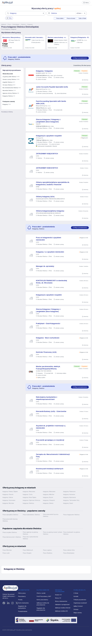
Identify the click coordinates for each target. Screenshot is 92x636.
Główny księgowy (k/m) (45, 197)
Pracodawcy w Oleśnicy (7, 111)
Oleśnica (23, 24)
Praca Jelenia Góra (69, 550)
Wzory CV (58, 598)
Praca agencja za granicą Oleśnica (30, 533)
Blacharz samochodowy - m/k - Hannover (57, 37)
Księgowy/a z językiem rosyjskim (49, 136)
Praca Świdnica (47, 553)
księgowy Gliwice (48, 503)
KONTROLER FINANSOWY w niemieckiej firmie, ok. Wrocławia (51, 282)
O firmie (76, 593)
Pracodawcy (22, 596)
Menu (86, 2)
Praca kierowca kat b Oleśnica (12, 537)
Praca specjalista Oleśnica (10, 514)
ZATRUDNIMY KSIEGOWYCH (47, 168)
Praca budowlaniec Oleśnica (31, 514)
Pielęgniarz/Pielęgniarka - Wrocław (80, 37)
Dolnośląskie (16, 24)
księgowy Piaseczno (69, 491)
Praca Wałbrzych (28, 550)
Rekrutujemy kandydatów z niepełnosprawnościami (46, 398)
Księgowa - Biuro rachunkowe (47, 338)
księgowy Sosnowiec (9, 500)
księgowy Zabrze (8, 497)
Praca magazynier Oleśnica (71, 514)
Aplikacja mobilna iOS (61, 611)
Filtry (9, 18)
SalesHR (38, 124)
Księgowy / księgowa (44, 71)
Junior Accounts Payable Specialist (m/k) (52, 87)
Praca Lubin (6, 553)
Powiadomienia (22, 611)
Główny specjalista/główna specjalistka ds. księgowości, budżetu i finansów (53, 183)
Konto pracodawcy (42, 599)
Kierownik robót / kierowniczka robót (34, 37)
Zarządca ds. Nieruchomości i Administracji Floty (53, 455)
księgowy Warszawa (29, 491)
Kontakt (76, 596)
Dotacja (76, 609)
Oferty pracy (22, 593)
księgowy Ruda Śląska (29, 497)
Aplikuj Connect (78, 606)
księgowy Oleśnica (28, 503)
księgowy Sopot (68, 503)
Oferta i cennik (41, 593)
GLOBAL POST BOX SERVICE (43, 371)
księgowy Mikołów (48, 494)
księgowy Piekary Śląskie (10, 491)
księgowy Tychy (27, 494)
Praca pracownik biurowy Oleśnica (10, 520)
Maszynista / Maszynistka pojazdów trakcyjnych (12, 37)
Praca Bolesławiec (68, 553)
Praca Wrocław (7, 550)
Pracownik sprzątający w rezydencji (50, 440)
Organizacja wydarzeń (80, 603)
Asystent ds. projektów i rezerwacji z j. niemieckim (51, 427)
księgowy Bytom (48, 497)
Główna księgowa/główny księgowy (50, 211)
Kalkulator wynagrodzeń (62, 604)
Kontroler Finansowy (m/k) (46, 352)
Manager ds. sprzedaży (45, 266)
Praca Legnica (47, 550)
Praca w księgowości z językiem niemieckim (48, 239)
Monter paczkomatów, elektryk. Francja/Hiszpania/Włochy (48, 367)
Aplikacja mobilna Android (62, 608)
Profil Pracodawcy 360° (44, 596)
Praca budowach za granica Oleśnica (71, 533)
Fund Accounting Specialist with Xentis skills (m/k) (51, 102)
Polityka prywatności (80, 599)
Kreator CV (58, 595)
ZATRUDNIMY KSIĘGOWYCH (47, 154)
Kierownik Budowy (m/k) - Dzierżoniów (51, 411)
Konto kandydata (23, 603)
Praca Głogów (27, 553)
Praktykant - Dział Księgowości (48, 323)
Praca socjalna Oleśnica (10, 532)
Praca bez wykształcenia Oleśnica (30, 538)
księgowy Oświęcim (49, 500)
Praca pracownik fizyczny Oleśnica (50, 515)
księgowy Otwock (8, 494)
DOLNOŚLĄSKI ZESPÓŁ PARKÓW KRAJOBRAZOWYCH (50, 198)
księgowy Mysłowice (69, 497)
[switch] (80, 58)
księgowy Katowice (69, 494)
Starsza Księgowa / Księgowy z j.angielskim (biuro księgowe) (48, 120)
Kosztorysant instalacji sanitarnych (49, 469)
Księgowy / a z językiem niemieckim (50, 252)
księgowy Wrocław (8, 503)
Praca (9, 24)
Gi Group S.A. (39, 138)
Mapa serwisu (78, 612)
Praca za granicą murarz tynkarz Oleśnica (52, 533)
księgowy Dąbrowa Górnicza (31, 500)
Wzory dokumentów (61, 601)
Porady (20, 599)
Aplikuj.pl (3, 24)
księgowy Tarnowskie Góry (71, 500)
